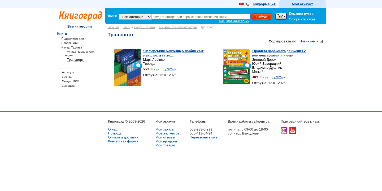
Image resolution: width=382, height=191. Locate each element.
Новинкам (308, 41)
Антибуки (68, 72)
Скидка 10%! (70, 81)
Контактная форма (123, 141)
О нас (113, 129)
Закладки (68, 85)
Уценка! (67, 76)
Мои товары (165, 145)
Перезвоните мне (204, 137)
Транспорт (75, 60)
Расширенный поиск (234, 21)
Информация (264, 4)
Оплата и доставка (123, 137)
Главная (113, 27)
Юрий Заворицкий (266, 64)
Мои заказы (164, 129)
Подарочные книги (74, 38)
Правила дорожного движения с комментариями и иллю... (279, 53)
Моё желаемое (167, 133)
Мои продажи (166, 141)
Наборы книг (70, 43)
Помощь (114, 133)
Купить (168, 69)
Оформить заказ (302, 19)
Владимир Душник (267, 68)
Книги (126, 27)
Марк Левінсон (155, 60)
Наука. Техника (144, 27)
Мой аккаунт (302, 4)
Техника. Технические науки (178, 27)
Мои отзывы (165, 137)
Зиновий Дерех (264, 60)
